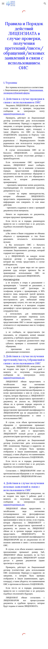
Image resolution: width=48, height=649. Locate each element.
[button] (3, 3)
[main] (24, 45)
